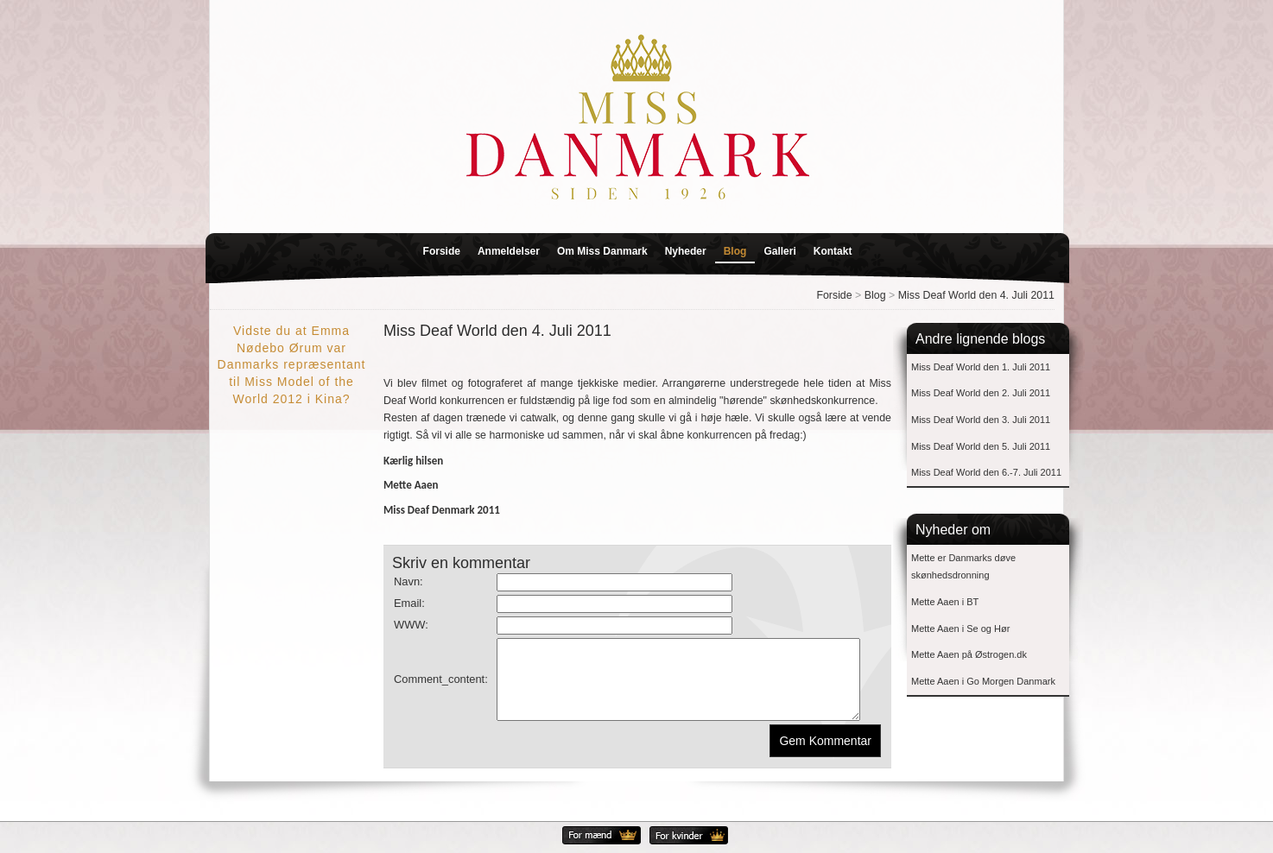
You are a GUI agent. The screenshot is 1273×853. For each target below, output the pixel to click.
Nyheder (685, 251)
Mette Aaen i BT (944, 602)
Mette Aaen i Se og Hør (960, 628)
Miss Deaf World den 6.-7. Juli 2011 (986, 472)
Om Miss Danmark (602, 251)
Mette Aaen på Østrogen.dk (969, 654)
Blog (735, 251)
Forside (441, 251)
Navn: (408, 581)
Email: (409, 603)
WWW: (411, 624)
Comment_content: (441, 686)
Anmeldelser (509, 251)
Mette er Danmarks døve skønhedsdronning (963, 567)
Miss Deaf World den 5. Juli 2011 (980, 446)
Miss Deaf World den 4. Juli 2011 (976, 295)
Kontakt (833, 251)
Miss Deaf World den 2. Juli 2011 (980, 393)
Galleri (779, 251)
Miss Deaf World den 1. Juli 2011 (980, 367)
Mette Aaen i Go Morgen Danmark (983, 681)
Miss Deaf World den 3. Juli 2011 (980, 419)
